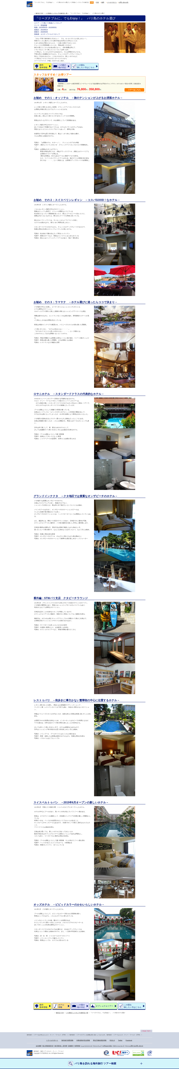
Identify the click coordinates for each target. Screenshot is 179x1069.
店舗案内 (70, 1046)
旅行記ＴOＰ (39, 13)
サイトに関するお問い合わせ (134, 1046)
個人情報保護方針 (47, 1046)
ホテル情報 (61, 1006)
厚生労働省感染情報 (99, 1040)
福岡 (102, 2)
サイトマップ (97, 1046)
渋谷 (97, 2)
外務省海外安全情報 (83, 1040)
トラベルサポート (52, 1040)
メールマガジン (112, 2)
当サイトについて (118, 1046)
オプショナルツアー (104, 1006)
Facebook (129, 1040)
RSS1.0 (112, 1040)
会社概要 (38, 1046)
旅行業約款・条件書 (61, 1046)
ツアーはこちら (134, 90)
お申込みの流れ (107, 1046)
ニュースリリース (86, 1046)
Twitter (120, 1040)
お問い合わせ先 (123, 2)
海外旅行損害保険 (67, 1040)
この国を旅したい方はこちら (86, 66)
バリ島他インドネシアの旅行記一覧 (56, 13)
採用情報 (77, 1046)
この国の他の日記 (62, 66)
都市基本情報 (43, 66)
